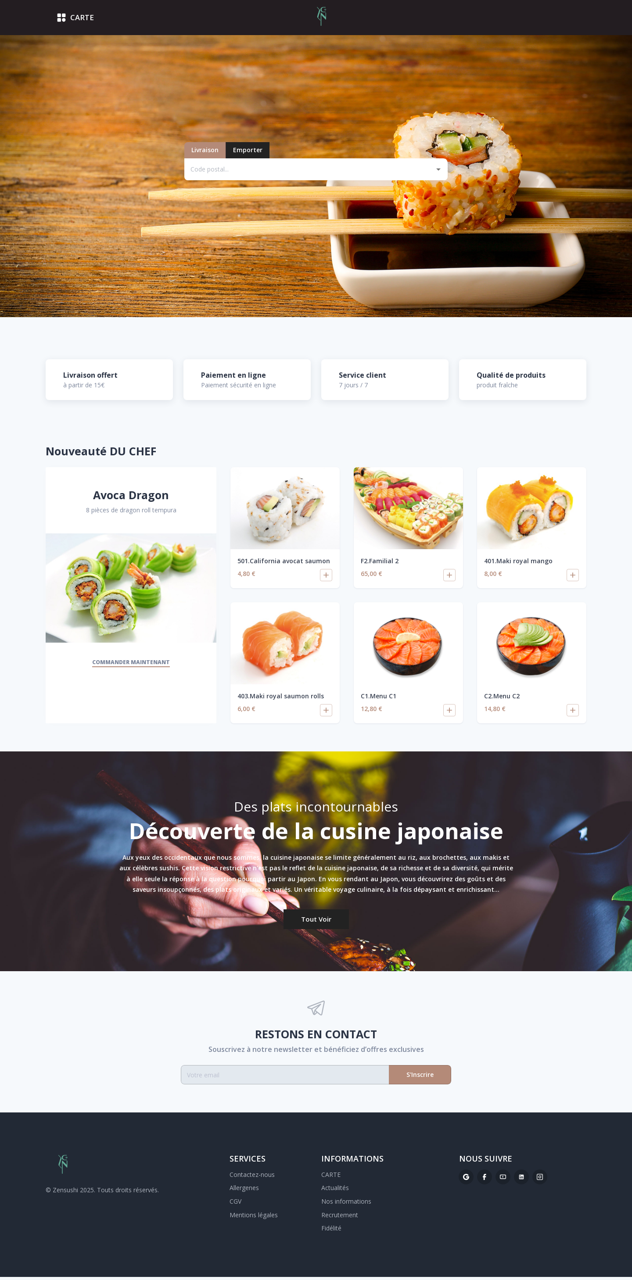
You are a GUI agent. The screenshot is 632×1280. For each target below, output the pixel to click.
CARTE (331, 1177)
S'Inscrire (420, 1077)
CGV (235, 1204)
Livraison (205, 153)
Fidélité (331, 1231)
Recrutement (339, 1217)
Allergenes (244, 1191)
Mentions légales (254, 1217)
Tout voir (316, 922)
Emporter (247, 153)
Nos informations (346, 1204)
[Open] (438, 172)
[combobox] (309, 171)
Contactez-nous (252, 1177)
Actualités (335, 1191)
